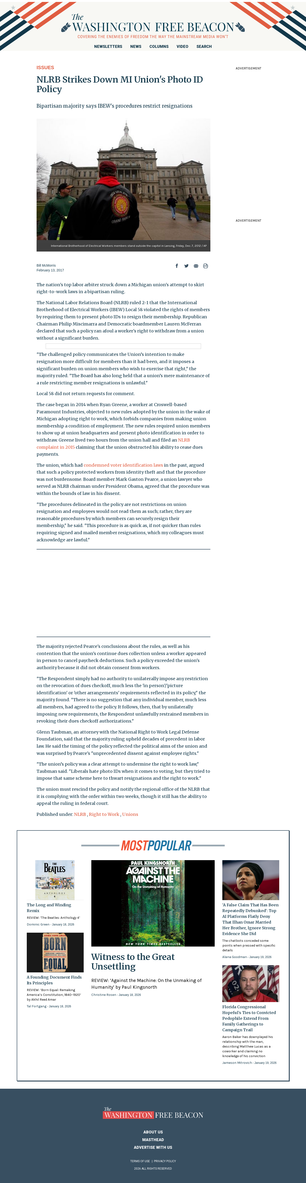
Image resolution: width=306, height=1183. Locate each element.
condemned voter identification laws (123, 465)
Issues (45, 67)
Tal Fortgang (37, 1006)
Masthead (153, 1140)
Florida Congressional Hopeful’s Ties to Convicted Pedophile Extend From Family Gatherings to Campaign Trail (249, 1018)
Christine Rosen (104, 995)
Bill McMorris (46, 265)
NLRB (80, 814)
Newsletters (108, 46)
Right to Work (104, 814)
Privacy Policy (165, 1161)
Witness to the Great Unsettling (133, 962)
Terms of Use (140, 1161)
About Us (153, 1132)
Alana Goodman (235, 957)
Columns (159, 46)
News (135, 46)
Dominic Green (38, 924)
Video (182, 46)
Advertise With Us (153, 1147)
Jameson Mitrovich (237, 1063)
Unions (130, 814)
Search (204, 46)
